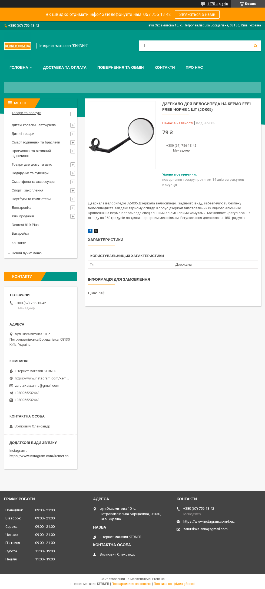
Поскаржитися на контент (131, 584)
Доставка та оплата (65, 67)
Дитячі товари (23, 134)
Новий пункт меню (27, 253)
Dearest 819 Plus (25, 225)
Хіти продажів (23, 216)
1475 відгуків (217, 4)
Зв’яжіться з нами (197, 14)
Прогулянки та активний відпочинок (31, 153)
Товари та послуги (26, 113)
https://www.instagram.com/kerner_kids (42, 378)
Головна (18, 67)
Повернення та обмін (120, 67)
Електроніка (21, 208)
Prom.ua (158, 579)
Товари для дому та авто (32, 164)
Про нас (194, 67)
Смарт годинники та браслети (36, 142)
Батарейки (20, 233)
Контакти (165, 67)
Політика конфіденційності (174, 584)
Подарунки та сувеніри (30, 173)
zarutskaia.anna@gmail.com (37, 385)
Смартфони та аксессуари (33, 182)
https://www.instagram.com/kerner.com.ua (42, 456)
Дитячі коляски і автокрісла (34, 125)
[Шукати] (255, 45)
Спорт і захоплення (27, 190)
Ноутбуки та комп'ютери (31, 199)
